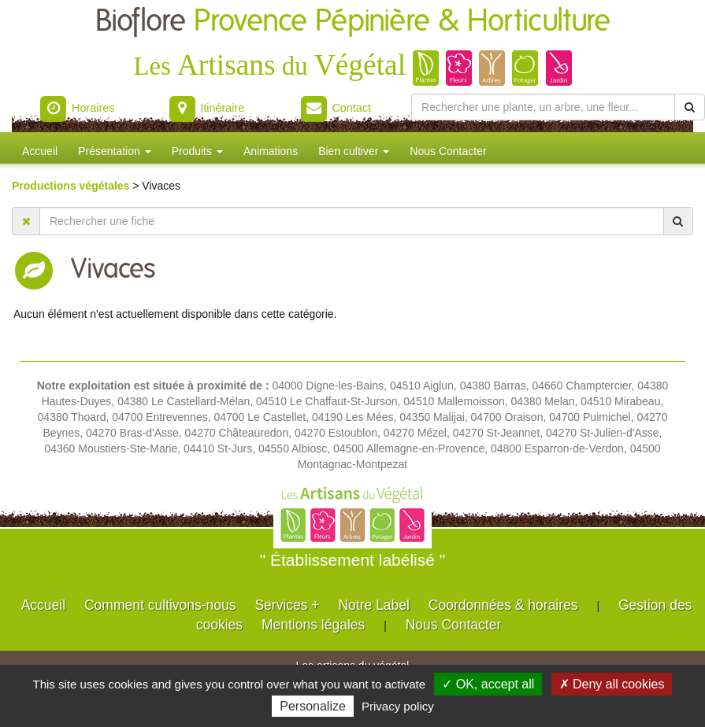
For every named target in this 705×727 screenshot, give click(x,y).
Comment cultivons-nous (160, 605)
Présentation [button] (114, 151)
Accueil (40, 151)
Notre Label (373, 605)
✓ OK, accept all (488, 684)
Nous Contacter (448, 151)
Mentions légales (313, 625)
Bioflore (352, 21)
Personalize (313, 706)
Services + (286, 605)
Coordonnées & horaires (503, 605)
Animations (270, 151)
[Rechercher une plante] (543, 107)
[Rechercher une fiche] (351, 221)
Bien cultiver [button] (353, 151)
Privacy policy (398, 706)
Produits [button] (197, 151)
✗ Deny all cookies (612, 684)
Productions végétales (72, 185)
